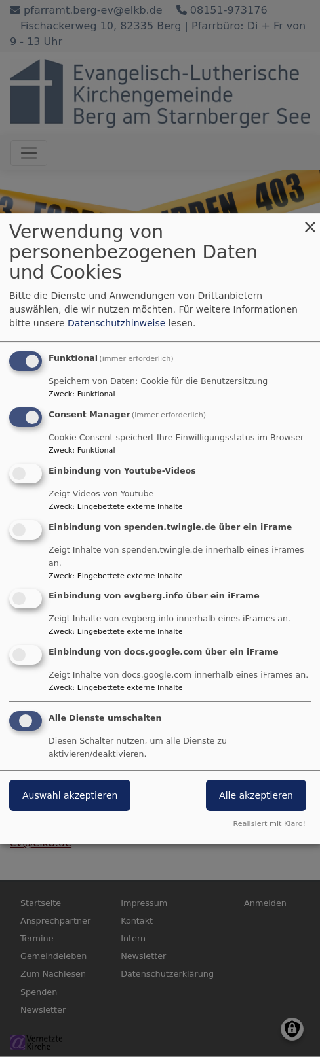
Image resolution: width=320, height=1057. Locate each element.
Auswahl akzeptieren (69, 795)
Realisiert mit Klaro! (269, 824)
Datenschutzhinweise (116, 323)
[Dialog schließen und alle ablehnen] (310, 221)
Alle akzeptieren (256, 795)
